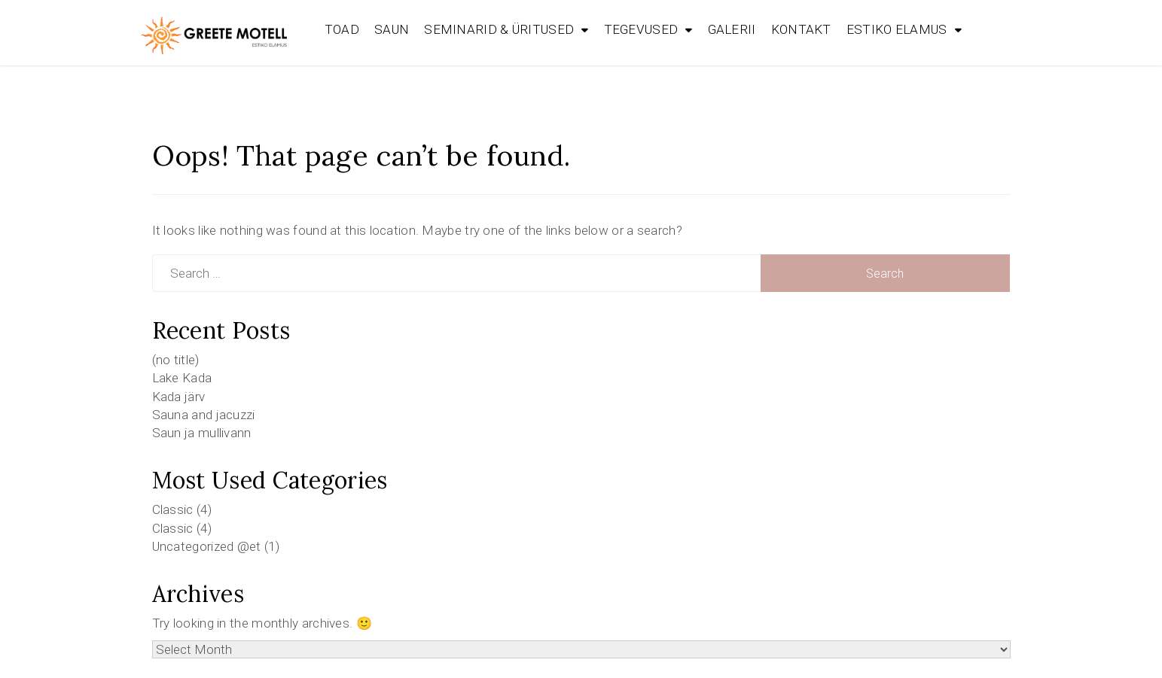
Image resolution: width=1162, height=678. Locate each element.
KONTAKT (801, 29)
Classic (173, 509)
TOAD (342, 29)
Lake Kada (182, 377)
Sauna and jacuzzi (203, 414)
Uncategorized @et (206, 546)
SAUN (391, 29)
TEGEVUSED (641, 29)
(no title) (176, 359)
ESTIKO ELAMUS (896, 29)
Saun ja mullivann (202, 432)
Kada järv (179, 396)
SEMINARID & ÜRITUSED (499, 29)
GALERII (732, 29)
